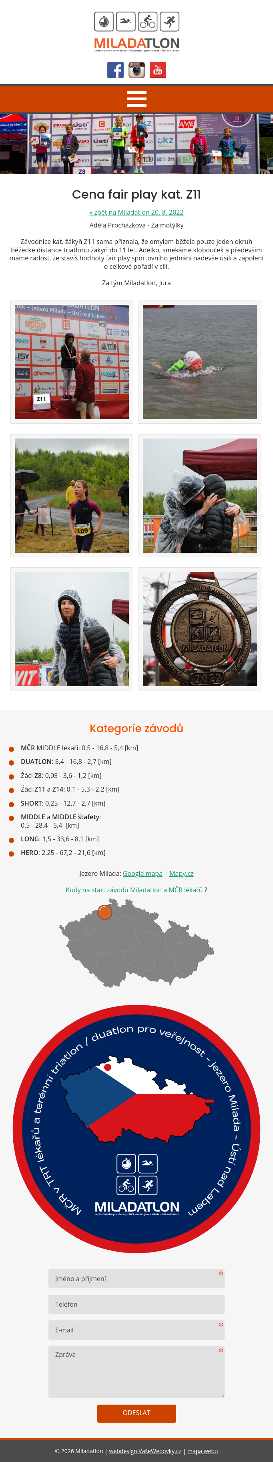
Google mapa (143, 873)
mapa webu (202, 1451)
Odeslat (137, 1412)
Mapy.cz (181, 873)
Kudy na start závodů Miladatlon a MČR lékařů (134, 889)
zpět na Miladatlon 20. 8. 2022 (136, 212)
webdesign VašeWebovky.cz (145, 1451)
